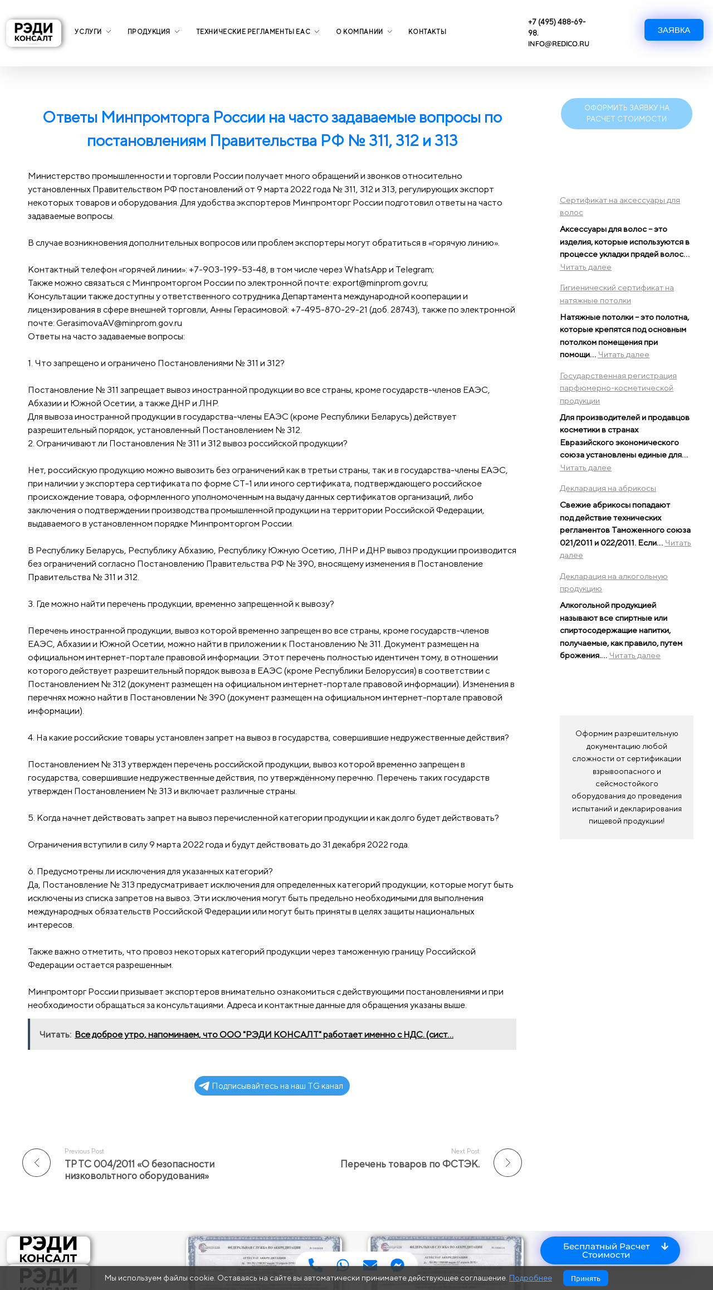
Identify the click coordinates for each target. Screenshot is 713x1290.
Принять (585, 1278)
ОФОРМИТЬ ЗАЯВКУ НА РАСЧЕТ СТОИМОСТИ (627, 113)
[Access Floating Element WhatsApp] (342, 1265)
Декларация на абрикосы (608, 488)
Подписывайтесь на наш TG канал (271, 1085)
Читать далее (586, 266)
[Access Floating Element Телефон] (315, 1265)
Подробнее (530, 1278)
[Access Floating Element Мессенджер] (397, 1265)
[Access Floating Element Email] (370, 1265)
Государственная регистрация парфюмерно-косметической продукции (618, 388)
